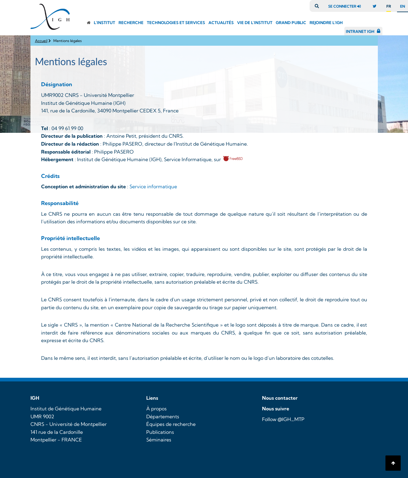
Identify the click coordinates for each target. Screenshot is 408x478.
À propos (156, 408)
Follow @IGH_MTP (283, 419)
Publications (160, 432)
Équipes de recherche (171, 424)
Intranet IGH (360, 31)
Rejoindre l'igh (326, 22)
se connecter (346, 6)
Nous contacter (280, 398)
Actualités (221, 22)
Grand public (291, 22)
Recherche (131, 22)
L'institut (104, 22)
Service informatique (153, 186)
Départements (162, 416)
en (402, 6)
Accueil (41, 40)
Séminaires (158, 440)
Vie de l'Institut (254, 22)
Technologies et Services (176, 22)
